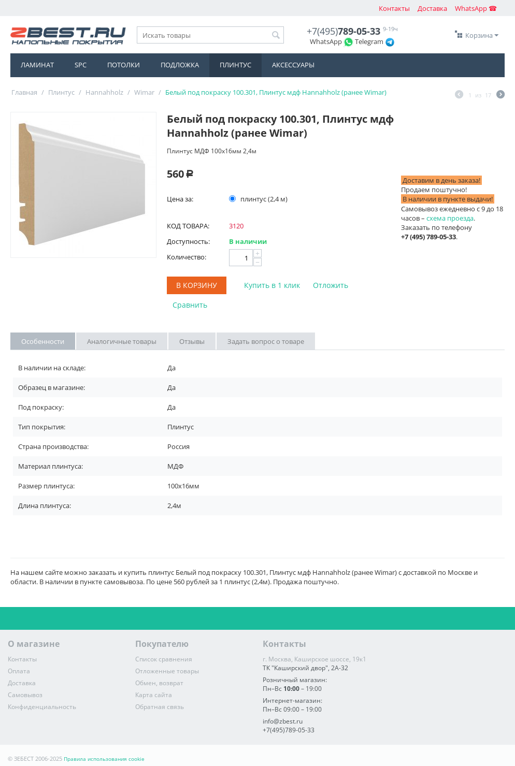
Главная (24, 92)
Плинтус (235, 64)
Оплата (19, 671)
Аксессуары (293, 64)
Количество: (186, 257)
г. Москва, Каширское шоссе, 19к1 (314, 659)
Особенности (42, 341)
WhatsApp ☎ (476, 8)
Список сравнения (163, 659)
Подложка (180, 64)
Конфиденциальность (42, 706)
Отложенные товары (167, 671)
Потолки (123, 64)
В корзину (196, 285)
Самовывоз (25, 694)
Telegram (369, 41)
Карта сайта (153, 694)
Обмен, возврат (159, 682)
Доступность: (188, 241)
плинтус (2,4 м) (259, 199)
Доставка (432, 8)
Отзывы (192, 341)
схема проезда (450, 218)
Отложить (330, 285)
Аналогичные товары (121, 341)
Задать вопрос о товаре (265, 341)
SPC (81, 64)
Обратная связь (159, 706)
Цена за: (180, 199)
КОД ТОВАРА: (188, 225)
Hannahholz (104, 92)
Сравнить (190, 305)
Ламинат (37, 64)
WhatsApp (326, 41)
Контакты (394, 8)
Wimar (144, 92)
